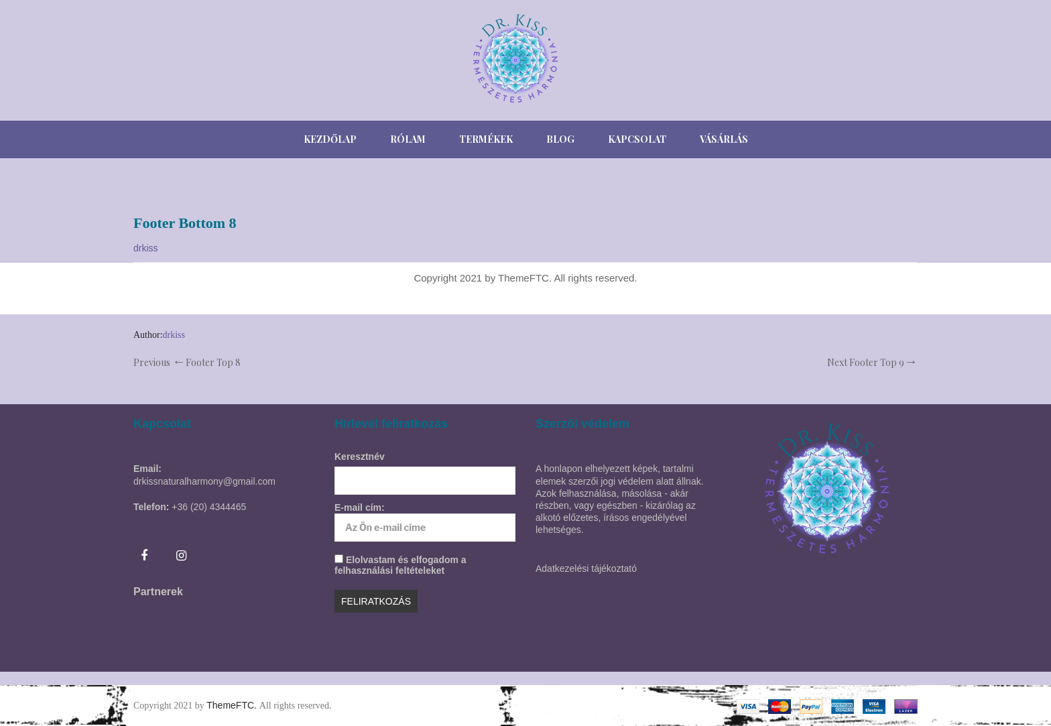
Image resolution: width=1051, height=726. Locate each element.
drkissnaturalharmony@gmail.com (204, 481)
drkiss (145, 248)
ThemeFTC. (232, 705)
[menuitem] (330, 139)
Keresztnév (359, 456)
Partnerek (158, 591)
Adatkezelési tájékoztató (586, 568)
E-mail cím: (424, 522)
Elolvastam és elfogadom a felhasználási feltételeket (400, 565)
